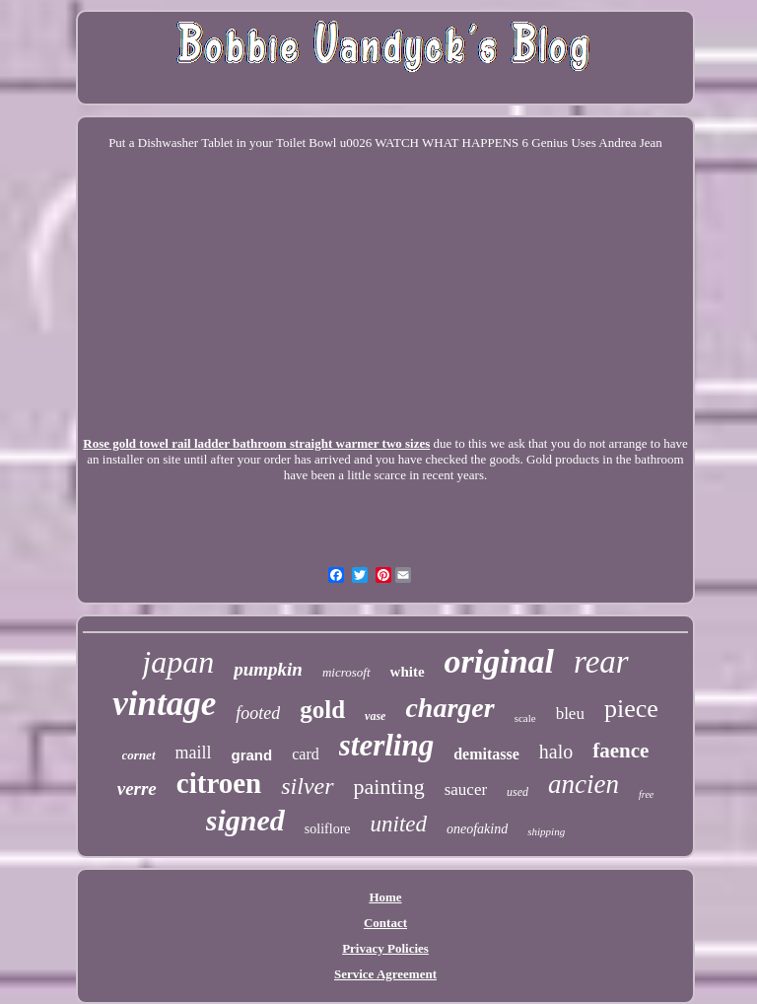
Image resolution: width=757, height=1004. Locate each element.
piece (631, 708)
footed (258, 713)
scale (525, 718)
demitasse (486, 754)
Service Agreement (385, 974)
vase (375, 716)
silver (307, 786)
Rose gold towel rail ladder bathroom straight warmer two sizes (256, 443)
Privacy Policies (385, 948)
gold (322, 709)
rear (601, 662)
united (399, 824)
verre (137, 788)
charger (449, 707)
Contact (385, 922)
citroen (218, 783)
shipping (546, 831)
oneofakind (477, 829)
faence (620, 750)
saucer (466, 789)
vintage (164, 703)
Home (385, 897)
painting (389, 786)
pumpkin (268, 669)
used (517, 792)
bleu (570, 713)
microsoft (346, 672)
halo (556, 751)
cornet (139, 755)
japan (178, 662)
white (407, 672)
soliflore (328, 829)
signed (245, 820)
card (305, 754)
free (646, 794)
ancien (583, 784)
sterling (386, 745)
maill (193, 752)
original (499, 661)
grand (252, 755)
